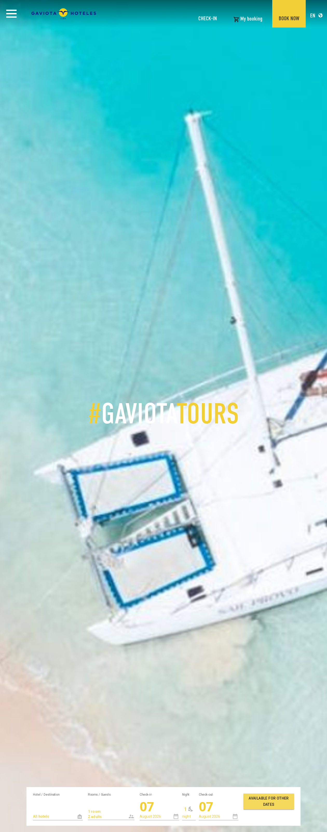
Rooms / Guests (99, 794)
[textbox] (58, 816)
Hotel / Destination (46, 794)
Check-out (206, 794)
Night (185, 794)
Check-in (146, 794)
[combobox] (111, 809)
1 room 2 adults (107, 811)
